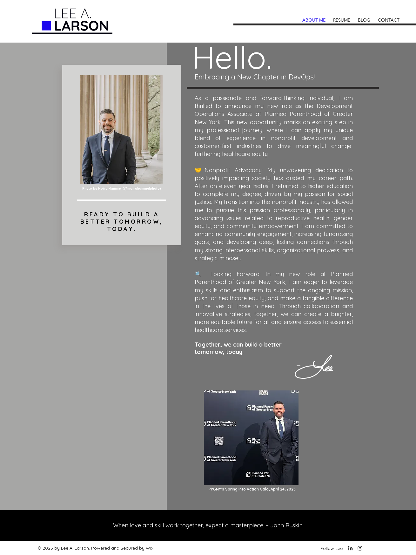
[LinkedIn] (350, 548)
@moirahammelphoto (142, 188)
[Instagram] (360, 548)
